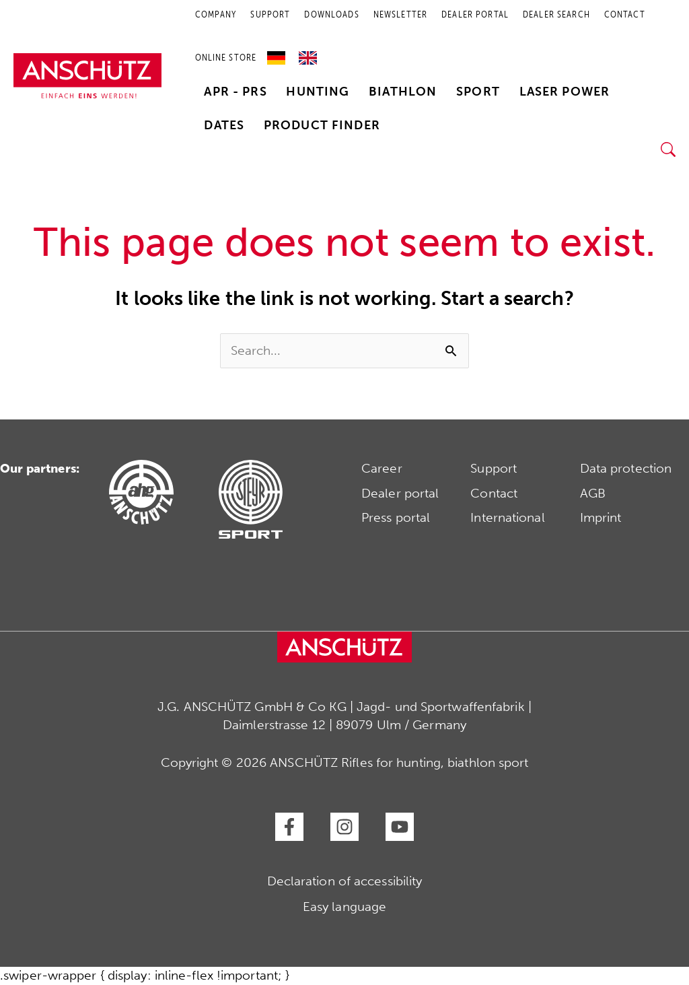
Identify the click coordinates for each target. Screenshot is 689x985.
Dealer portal (400, 493)
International (507, 517)
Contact (493, 493)
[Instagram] (344, 827)
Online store (226, 57)
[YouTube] (400, 827)
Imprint (601, 517)
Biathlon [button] (403, 91)
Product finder (322, 125)
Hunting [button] (317, 91)
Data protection (626, 468)
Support (493, 468)
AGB (593, 493)
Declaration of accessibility (345, 881)
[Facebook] (289, 827)
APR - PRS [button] (235, 91)
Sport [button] (478, 91)
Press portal (395, 517)
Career (381, 468)
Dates (224, 125)
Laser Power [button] (564, 91)
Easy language (344, 906)
